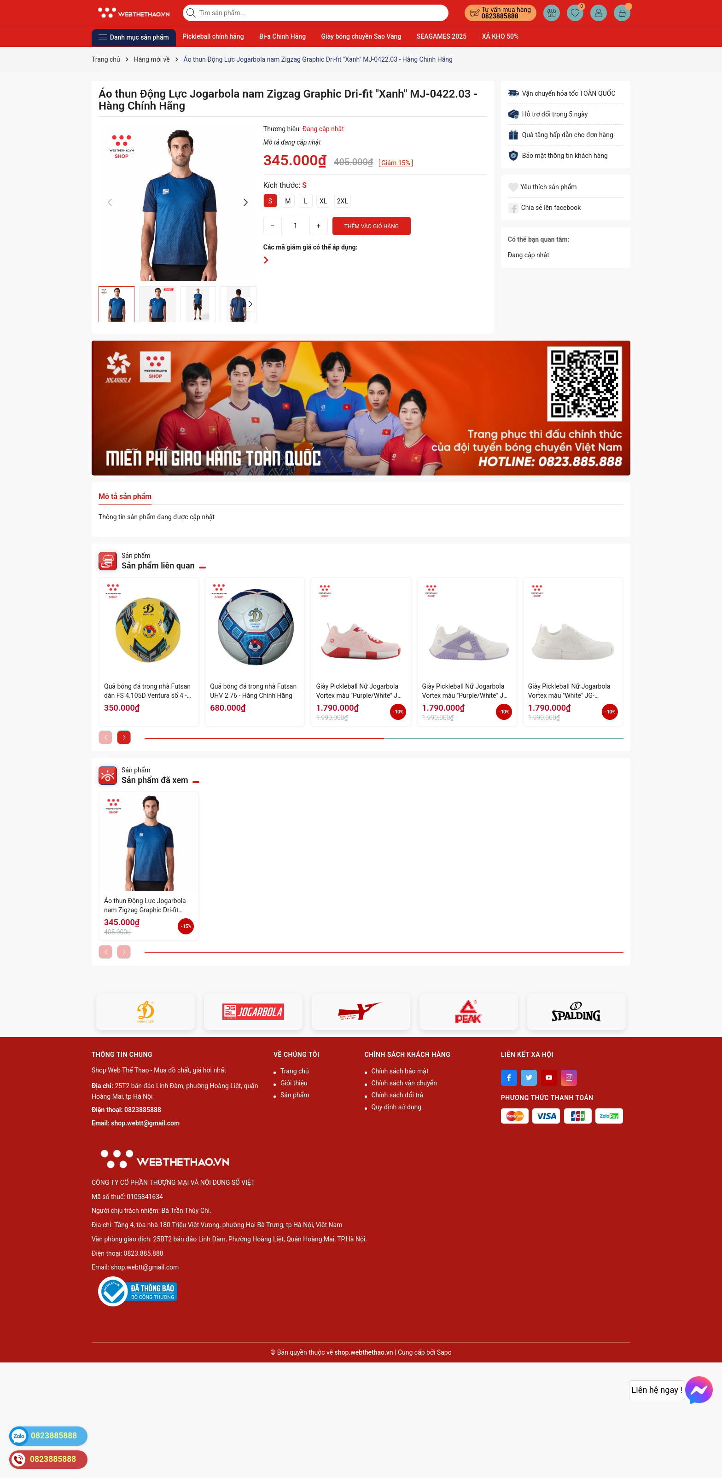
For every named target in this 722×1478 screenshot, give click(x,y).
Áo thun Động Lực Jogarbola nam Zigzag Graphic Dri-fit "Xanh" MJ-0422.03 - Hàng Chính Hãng (145, 906)
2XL (342, 201)
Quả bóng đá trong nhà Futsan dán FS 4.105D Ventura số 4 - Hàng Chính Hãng (147, 691)
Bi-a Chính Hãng (282, 36)
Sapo (444, 1352)
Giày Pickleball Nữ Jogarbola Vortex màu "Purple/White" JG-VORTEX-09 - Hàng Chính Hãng (360, 691)
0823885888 (500, 16)
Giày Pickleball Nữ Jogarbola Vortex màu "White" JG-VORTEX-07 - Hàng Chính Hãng (572, 691)
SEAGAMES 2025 (441, 36)
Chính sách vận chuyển (404, 1083)
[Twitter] (529, 1078)
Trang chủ (294, 1071)
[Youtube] (549, 1078)
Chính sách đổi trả (397, 1095)
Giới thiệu (294, 1083)
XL (323, 201)
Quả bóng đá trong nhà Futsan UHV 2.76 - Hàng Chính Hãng (253, 691)
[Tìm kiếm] (192, 13)
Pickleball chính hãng (213, 36)
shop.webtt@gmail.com (145, 1123)
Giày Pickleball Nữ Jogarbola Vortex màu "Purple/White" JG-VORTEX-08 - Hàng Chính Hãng (466, 691)
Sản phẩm (294, 1095)
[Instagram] (569, 1078)
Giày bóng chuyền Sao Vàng (361, 36)
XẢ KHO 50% (500, 36)
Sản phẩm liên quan (158, 565)
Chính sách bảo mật (400, 1071)
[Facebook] (509, 1078)
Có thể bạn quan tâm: (539, 239)
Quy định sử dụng (397, 1107)
